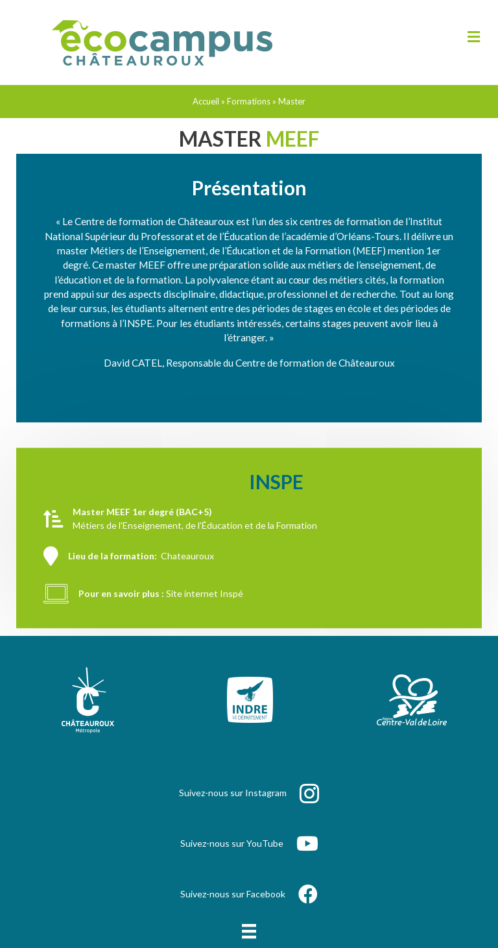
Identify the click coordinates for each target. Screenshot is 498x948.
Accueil (206, 101)
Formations (248, 101)
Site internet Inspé (204, 620)
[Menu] (249, 931)
